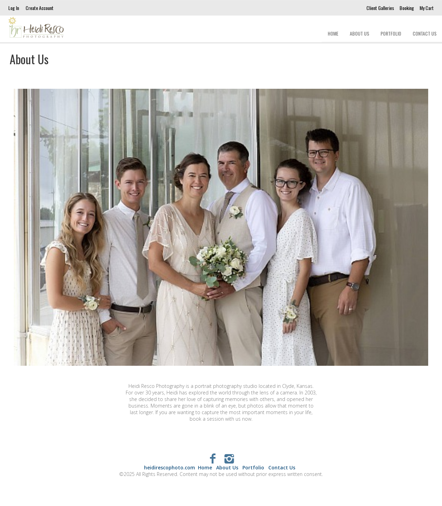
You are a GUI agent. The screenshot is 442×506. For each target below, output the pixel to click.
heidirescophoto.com (169, 467)
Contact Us (424, 33)
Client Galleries (380, 7)
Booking (407, 7)
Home (333, 33)
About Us (359, 33)
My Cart (427, 7)
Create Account (40, 7)
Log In (13, 7)
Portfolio (391, 33)
